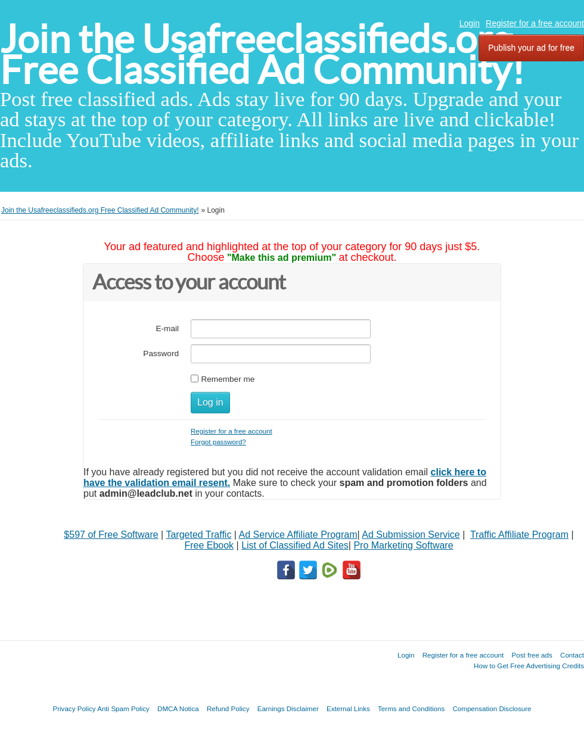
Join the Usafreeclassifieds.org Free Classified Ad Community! (262, 54)
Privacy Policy (73, 708)
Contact (572, 655)
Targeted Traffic (198, 534)
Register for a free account (535, 23)
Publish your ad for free (531, 47)
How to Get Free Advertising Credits (529, 665)
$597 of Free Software (111, 534)
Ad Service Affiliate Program (298, 534)
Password (161, 353)
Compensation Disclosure (491, 708)
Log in (210, 402)
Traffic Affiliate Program (519, 534)
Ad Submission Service (411, 534)
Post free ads (531, 655)
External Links (348, 708)
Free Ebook (209, 545)
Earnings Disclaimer (288, 708)
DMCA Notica (178, 708)
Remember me (227, 379)
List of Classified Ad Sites (295, 545)
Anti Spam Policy (123, 708)
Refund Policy (228, 708)
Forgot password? (218, 442)
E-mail (167, 328)
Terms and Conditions (411, 708)
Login (469, 23)
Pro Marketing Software (403, 545)
